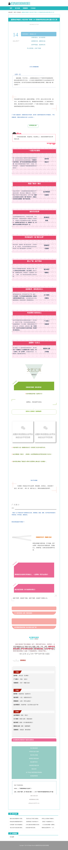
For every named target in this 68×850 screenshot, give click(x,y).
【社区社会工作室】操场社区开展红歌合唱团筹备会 (38, 818)
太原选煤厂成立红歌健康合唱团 (17, 824)
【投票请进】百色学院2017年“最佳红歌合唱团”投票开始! (39, 821)
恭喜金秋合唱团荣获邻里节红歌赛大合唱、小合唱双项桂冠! (23, 821)
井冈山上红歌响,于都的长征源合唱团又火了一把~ (53, 818)
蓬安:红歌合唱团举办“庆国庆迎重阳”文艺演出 (20, 818)
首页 (11, 8)
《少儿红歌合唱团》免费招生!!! (49, 824)
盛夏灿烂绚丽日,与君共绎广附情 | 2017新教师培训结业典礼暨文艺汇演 (38, 12)
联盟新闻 (25, 8)
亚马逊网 (12, 836)
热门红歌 (17, 8)
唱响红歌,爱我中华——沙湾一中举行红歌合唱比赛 (53, 827)
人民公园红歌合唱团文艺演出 (32, 824)
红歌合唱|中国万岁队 (30, 827)
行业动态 (33, 8)
